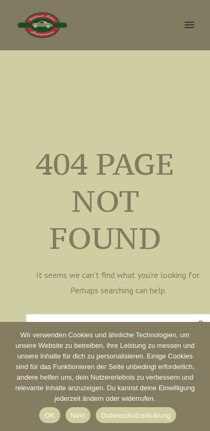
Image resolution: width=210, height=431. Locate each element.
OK (49, 415)
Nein (78, 415)
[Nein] (196, 376)
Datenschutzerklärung (135, 415)
